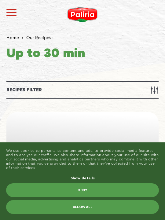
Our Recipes (38, 38)
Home (12, 38)
